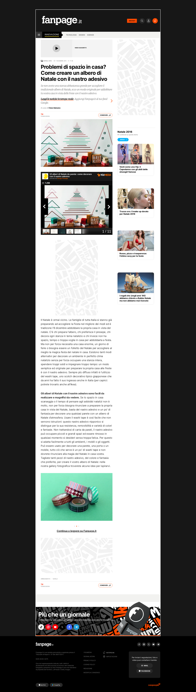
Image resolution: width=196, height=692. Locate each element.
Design (82, 35)
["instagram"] (48, 627)
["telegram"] (76, 627)
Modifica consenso (92, 672)
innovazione (52, 34)
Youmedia (88, 652)
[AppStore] (42, 685)
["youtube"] (55, 627)
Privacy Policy (90, 660)
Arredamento (45, 578)
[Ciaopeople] (154, 685)
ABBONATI (132, 21)
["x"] (62, 627)
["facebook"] (69, 627)
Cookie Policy (89, 664)
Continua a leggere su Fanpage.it (76, 530)
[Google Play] (56, 685)
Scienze (90, 35)
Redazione (88, 668)
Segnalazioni (89, 656)
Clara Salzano (55, 108)
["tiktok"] (41, 627)
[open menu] (39, 35)
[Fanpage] (44, 644)
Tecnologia (71, 35)
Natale (55, 578)
